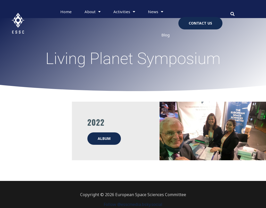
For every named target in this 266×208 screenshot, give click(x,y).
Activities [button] (124, 11)
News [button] (155, 11)
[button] (232, 14)
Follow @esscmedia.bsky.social (133, 204)
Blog (165, 34)
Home (66, 11)
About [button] (93, 11)
